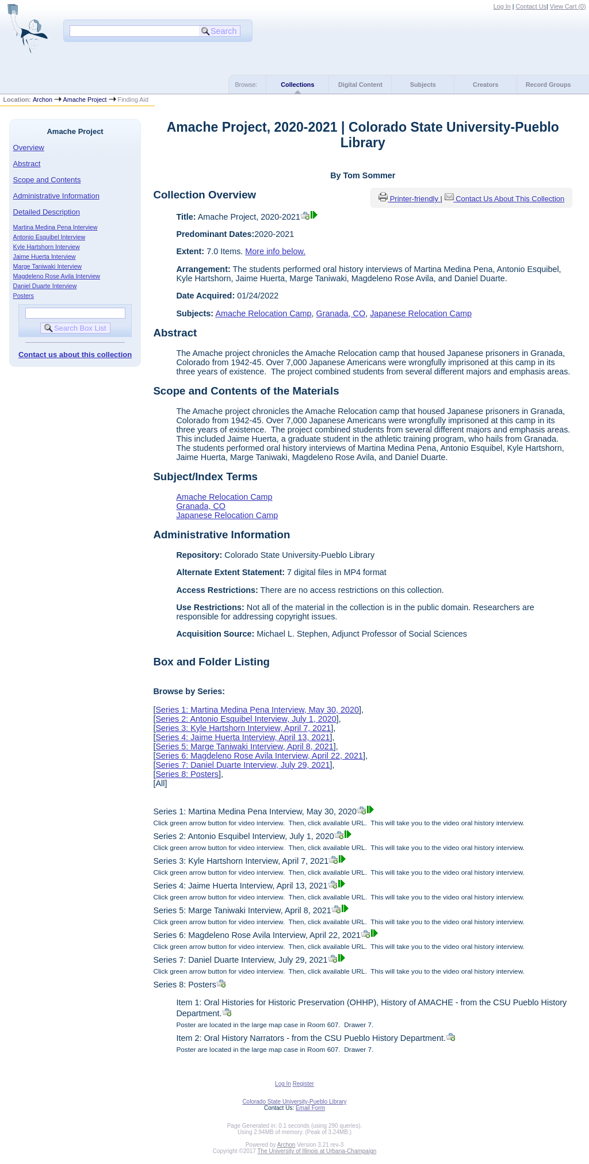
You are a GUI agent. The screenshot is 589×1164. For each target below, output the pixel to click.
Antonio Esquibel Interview (49, 236)
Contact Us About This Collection (510, 198)
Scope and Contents (47, 179)
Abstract (27, 163)
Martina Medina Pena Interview (55, 227)
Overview (28, 147)
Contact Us (531, 6)
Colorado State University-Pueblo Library (294, 1101)
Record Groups (548, 84)
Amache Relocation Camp (263, 313)
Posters (23, 295)
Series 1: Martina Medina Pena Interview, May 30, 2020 (257, 709)
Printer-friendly (415, 198)
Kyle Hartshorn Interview (46, 246)
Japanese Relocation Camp (421, 313)
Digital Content (360, 84)
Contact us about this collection (75, 354)
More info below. (275, 251)
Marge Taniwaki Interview (47, 266)
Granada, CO (341, 313)
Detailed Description (46, 212)
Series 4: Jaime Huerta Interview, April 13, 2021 (242, 737)
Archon (42, 99)
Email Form (310, 1108)
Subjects (423, 84)
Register (303, 1084)
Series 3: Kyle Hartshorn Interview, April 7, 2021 (243, 728)
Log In (502, 6)
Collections (297, 84)
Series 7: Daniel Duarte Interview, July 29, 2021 (242, 764)
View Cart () (568, 6)
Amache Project (84, 99)
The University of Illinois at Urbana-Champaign (317, 1151)
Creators (485, 84)
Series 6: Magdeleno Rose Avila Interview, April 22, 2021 (259, 755)
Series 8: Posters (187, 774)
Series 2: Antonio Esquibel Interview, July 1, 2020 (245, 718)
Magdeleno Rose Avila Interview (56, 276)
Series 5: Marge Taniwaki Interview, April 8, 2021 (244, 746)
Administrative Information (56, 196)
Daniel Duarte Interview (45, 285)
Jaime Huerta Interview (44, 256)
